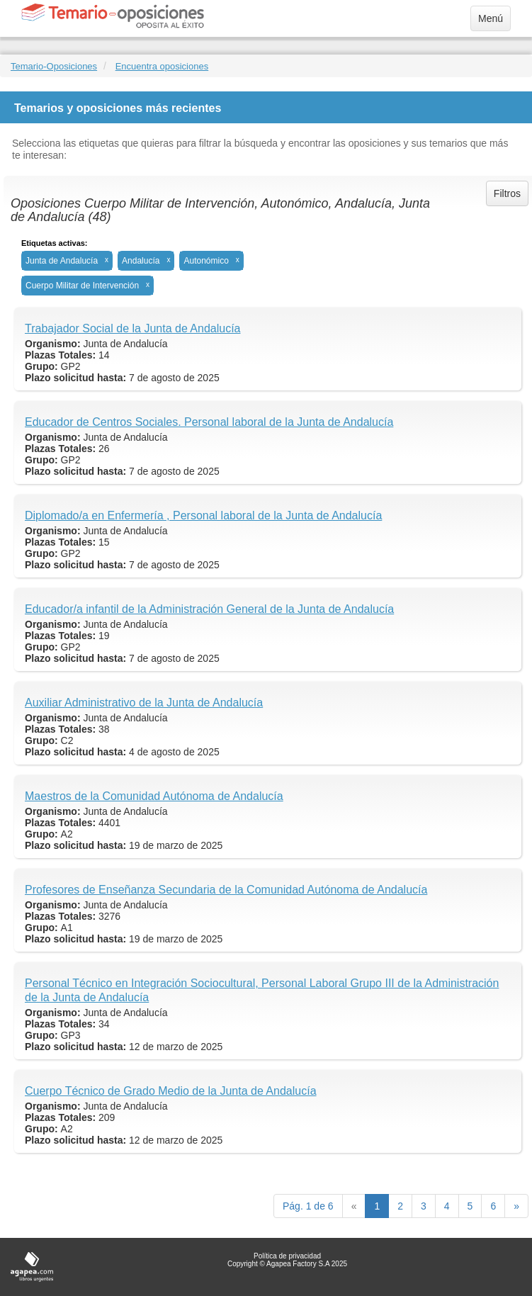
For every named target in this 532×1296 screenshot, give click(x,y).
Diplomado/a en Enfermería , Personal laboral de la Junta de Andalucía (203, 515)
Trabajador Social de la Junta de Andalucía (133, 328)
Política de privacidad (287, 1256)
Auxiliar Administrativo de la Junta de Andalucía (144, 703)
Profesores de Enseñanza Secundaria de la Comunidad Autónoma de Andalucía (226, 890)
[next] (516, 1206)
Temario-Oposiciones (54, 66)
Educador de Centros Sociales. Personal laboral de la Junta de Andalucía (209, 422)
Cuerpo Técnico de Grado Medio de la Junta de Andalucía (171, 1091)
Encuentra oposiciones (162, 66)
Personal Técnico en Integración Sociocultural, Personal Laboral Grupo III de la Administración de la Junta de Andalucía (262, 990)
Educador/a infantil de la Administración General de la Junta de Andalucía (209, 609)
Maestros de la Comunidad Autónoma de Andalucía (154, 796)
